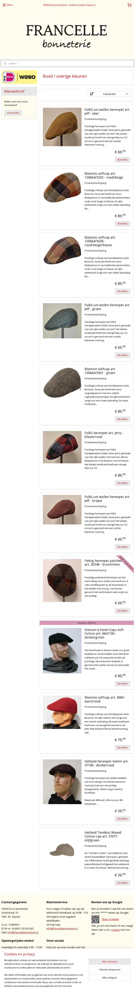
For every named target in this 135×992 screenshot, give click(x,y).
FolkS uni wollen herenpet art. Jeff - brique (107, 499)
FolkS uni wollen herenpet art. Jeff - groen (107, 307)
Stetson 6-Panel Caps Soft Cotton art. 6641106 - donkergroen (104, 633)
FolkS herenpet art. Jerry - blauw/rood (104, 435)
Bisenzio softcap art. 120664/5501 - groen (100, 371)
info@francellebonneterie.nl (22, 932)
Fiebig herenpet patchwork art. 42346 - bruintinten (105, 563)
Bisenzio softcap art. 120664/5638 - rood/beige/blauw (100, 241)
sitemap (71, 985)
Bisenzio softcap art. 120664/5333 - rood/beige (104, 175)
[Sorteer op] (109, 94)
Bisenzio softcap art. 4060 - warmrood (105, 699)
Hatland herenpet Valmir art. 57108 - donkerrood (106, 763)
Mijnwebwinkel (122, 985)
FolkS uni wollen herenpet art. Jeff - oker (107, 111)
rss (78, 985)
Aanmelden (13, 112)
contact (115, 929)
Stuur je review (110, 919)
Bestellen (123, 159)
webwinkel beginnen (92, 985)
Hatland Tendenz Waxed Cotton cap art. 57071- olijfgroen (103, 836)
